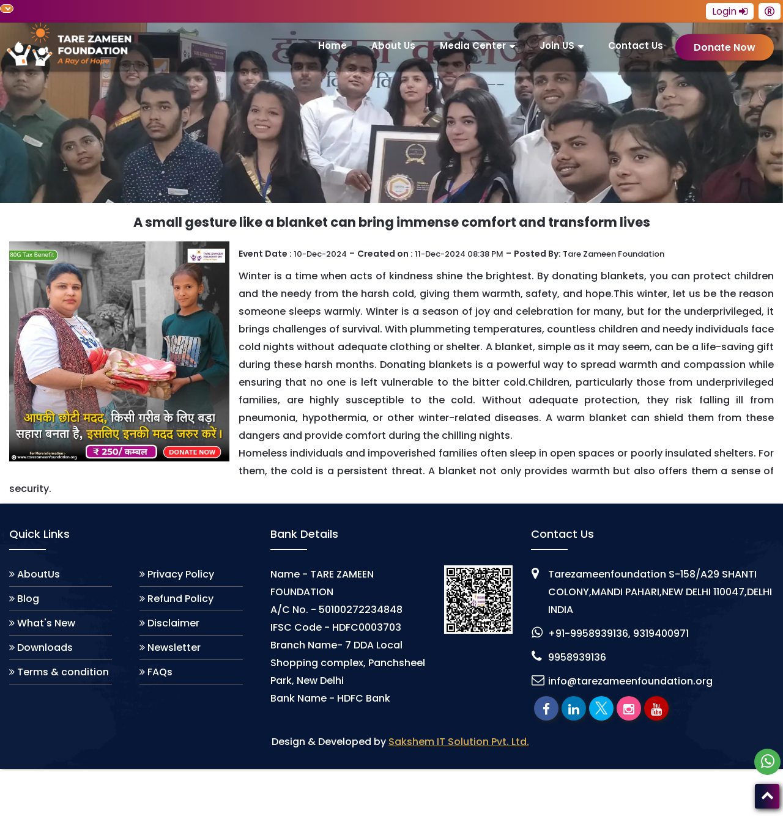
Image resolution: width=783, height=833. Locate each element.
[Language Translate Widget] (6, 8)
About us (393, 45)
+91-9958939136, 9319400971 (618, 633)
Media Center (473, 45)
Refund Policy (180, 599)
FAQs (160, 672)
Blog (28, 599)
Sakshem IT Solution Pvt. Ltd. (458, 742)
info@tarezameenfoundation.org (630, 681)
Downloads (45, 647)
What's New (46, 623)
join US (557, 45)
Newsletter (174, 647)
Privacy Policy (180, 574)
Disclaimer (173, 623)
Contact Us (635, 45)
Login (730, 11)
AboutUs (38, 574)
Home (332, 45)
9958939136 (577, 657)
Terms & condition (63, 672)
